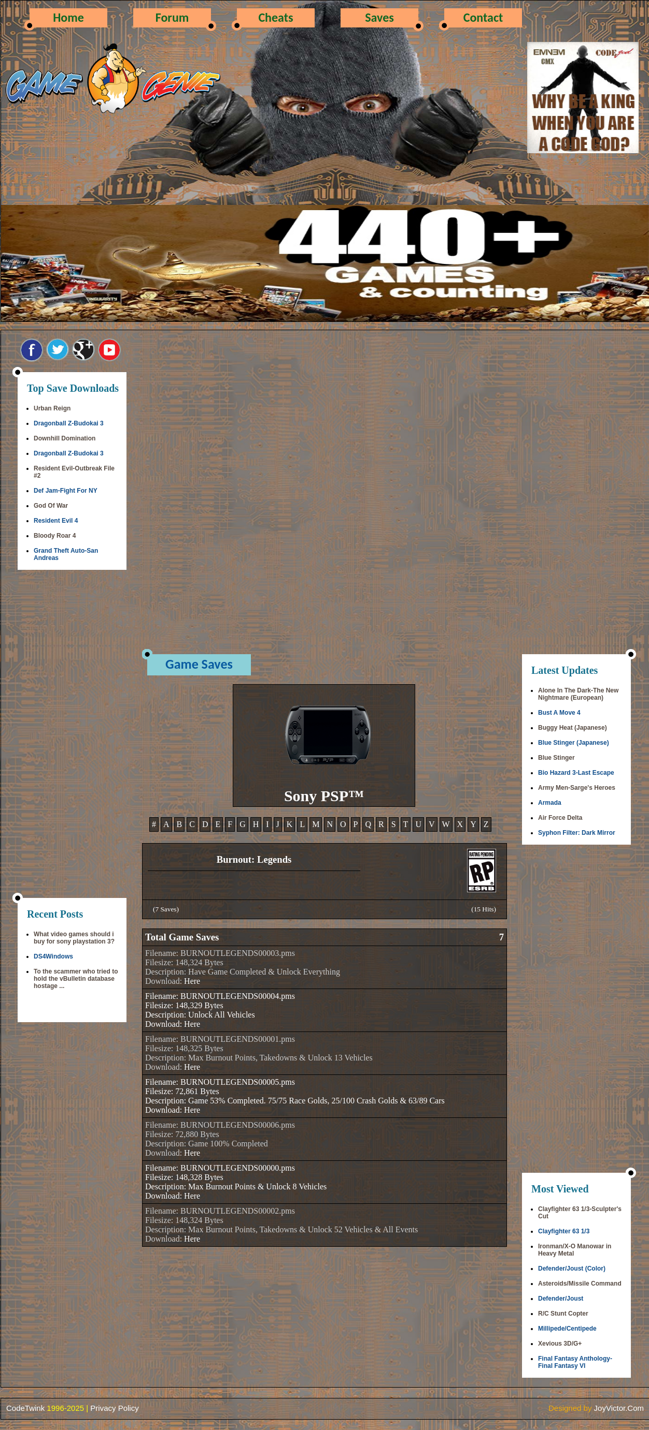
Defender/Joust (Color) (571, 1268)
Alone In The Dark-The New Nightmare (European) (578, 694)
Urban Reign (52, 408)
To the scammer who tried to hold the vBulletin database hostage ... (76, 979)
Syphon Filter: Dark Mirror (576, 832)
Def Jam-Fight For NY (65, 490)
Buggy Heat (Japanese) (572, 727)
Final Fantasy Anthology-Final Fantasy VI (575, 1362)
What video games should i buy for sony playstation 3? (74, 938)
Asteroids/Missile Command (580, 1283)
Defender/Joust (560, 1298)
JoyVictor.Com (619, 1408)
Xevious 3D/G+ (560, 1343)
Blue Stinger (556, 757)
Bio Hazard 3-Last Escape (576, 772)
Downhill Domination (64, 438)
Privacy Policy (114, 1408)
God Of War (51, 505)
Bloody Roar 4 (55, 535)
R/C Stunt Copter (563, 1313)
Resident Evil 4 (56, 520)
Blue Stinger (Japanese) (573, 742)
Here (192, 981)
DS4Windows (53, 956)
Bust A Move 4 (559, 712)
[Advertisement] (72, 735)
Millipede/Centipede (567, 1328)
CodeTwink (25, 1408)
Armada (549, 802)
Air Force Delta (560, 817)
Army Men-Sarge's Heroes (576, 787)
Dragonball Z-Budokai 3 (69, 423)
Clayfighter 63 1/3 (563, 1231)
